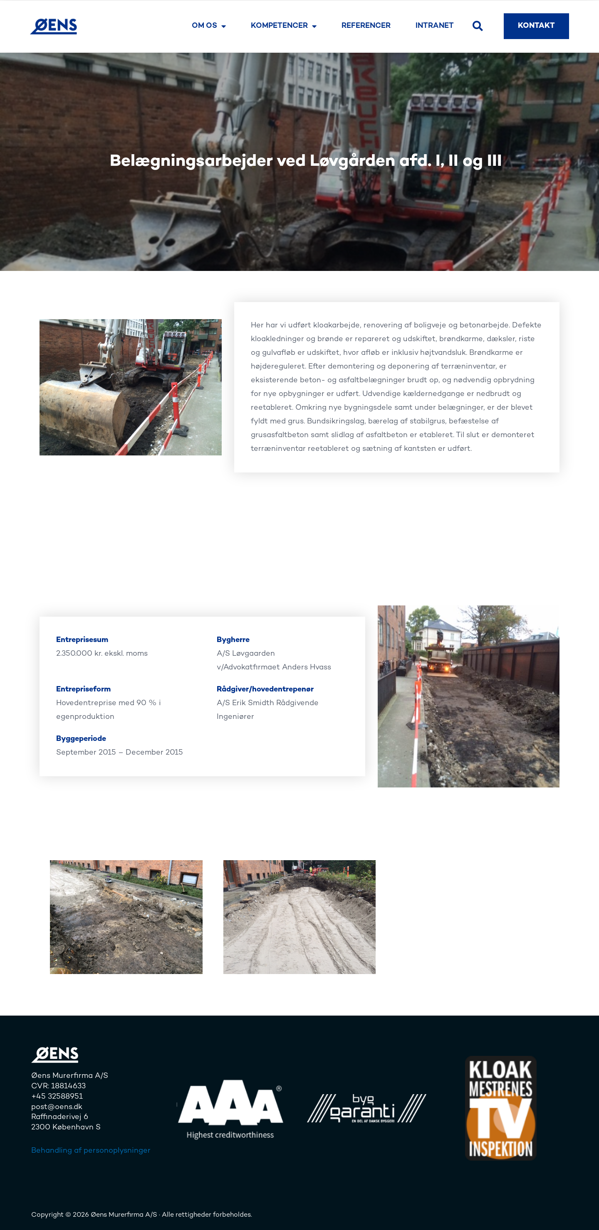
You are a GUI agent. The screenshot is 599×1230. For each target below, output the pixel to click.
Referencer (366, 26)
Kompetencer (284, 26)
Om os (209, 26)
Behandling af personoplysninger (91, 1151)
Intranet (435, 26)
